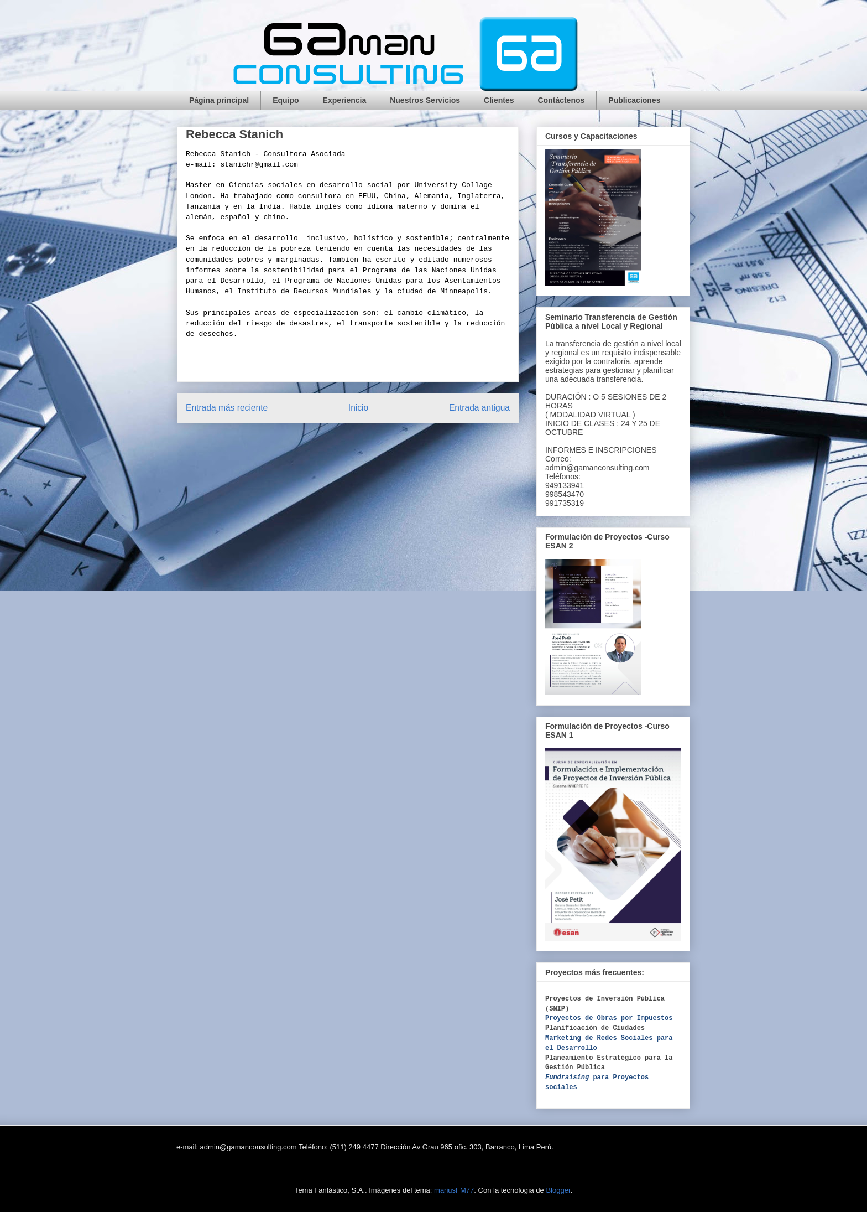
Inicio (358, 407)
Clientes (499, 100)
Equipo (286, 100)
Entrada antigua (479, 407)
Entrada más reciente (227, 407)
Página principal (219, 100)
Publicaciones (634, 100)
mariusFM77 (454, 1190)
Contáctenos (561, 100)
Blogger (558, 1190)
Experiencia (345, 100)
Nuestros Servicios (425, 100)
